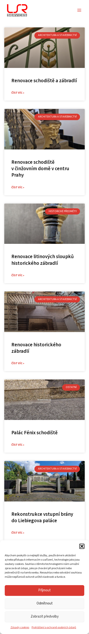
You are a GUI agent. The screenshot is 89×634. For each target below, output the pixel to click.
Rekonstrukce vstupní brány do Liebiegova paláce (42, 517)
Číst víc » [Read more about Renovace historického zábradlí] (17, 363)
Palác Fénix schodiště (34, 432)
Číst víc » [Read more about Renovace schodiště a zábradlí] (17, 93)
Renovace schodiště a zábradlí (44, 80)
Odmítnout (45, 603)
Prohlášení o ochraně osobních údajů (54, 627)
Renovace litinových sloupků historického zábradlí (42, 259)
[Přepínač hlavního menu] (79, 10)
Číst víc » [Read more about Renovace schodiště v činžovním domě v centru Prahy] (17, 187)
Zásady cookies (19, 627)
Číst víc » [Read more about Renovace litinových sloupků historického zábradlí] (17, 275)
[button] (82, 546)
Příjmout (44, 590)
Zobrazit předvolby (45, 616)
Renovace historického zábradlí (36, 348)
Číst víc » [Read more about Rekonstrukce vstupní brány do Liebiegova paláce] (17, 533)
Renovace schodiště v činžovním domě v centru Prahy (40, 168)
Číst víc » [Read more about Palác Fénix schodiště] (17, 445)
